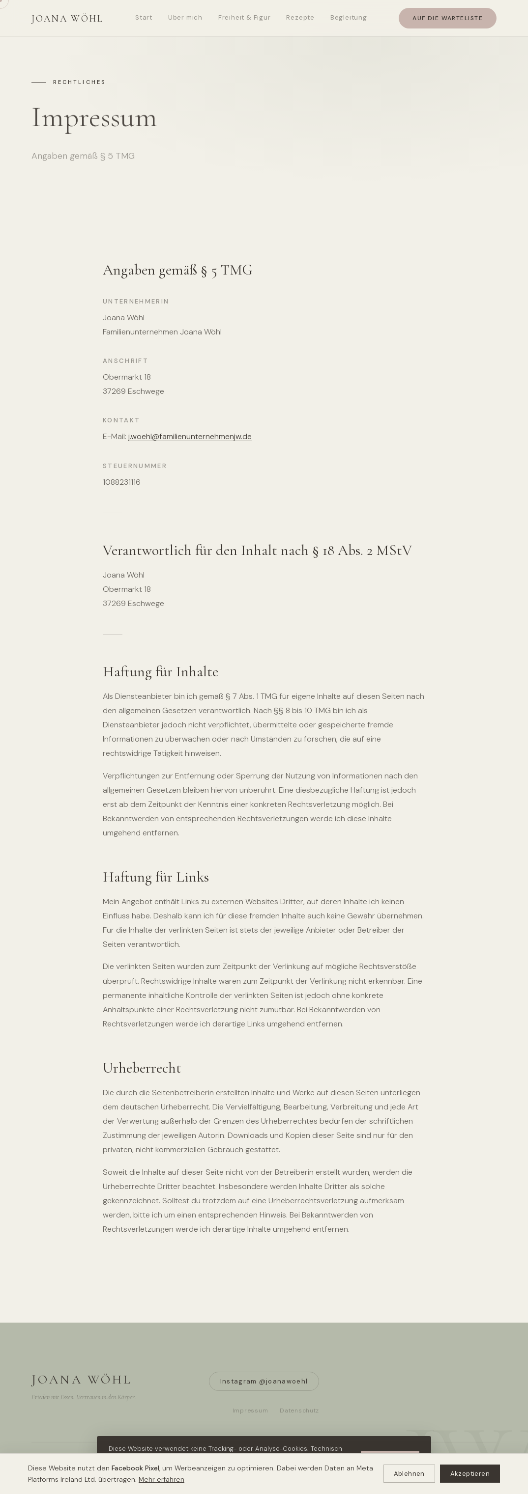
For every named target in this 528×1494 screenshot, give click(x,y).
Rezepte (300, 17)
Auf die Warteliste (447, 18)
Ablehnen (409, 1473)
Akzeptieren (470, 1473)
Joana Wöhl (67, 18)
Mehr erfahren (161, 1479)
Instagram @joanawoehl (264, 1381)
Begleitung (348, 17)
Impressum (250, 1410)
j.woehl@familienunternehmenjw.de (190, 436)
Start (143, 17)
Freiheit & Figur (244, 17)
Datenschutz (299, 1410)
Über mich (185, 17)
